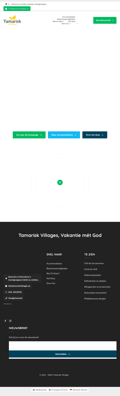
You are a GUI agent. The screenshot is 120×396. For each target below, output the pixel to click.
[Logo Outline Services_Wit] (8, 305)
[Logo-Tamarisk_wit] (18, 253)
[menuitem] (76, 24)
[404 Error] (60, 44)
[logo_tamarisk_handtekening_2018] (12, 16)
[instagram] (10, 321)
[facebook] (5, 321)
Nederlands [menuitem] (41, 389)
